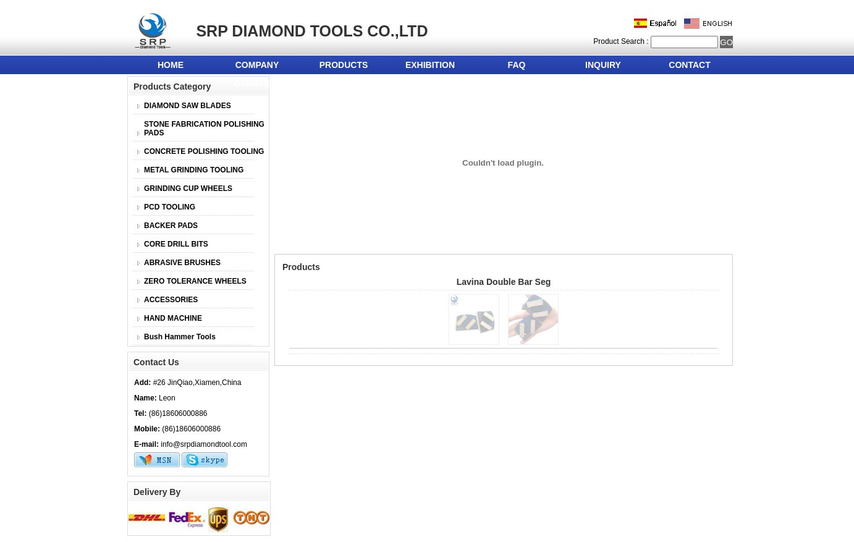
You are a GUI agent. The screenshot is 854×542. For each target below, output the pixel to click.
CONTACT (689, 65)
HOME (171, 65)
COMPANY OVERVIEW (257, 67)
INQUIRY (603, 65)
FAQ (517, 65)
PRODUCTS (343, 65)
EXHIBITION (430, 65)
